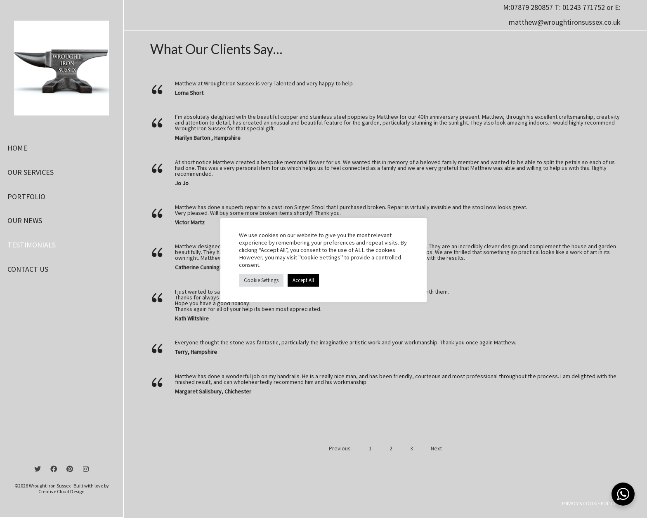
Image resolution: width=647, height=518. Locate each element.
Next (437, 448)
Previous (339, 448)
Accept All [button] (303, 280)
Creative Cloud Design (61, 491)
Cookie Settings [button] (261, 280)
